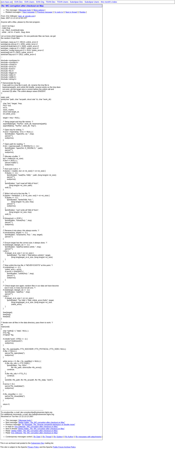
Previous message (44, 12)
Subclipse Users (92, 2)
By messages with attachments (88, 437)
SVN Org (40, 2)
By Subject (58, 437)
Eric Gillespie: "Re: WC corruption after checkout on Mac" (34, 433)
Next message (29, 12)
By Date (37, 437)
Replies (83, 12)
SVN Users (29, 2)
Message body (25, 10)
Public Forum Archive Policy (64, 447)
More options (39, 10)
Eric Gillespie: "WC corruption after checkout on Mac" (36, 427)
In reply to (59, 12)
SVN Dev (18, 2)
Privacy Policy (33, 447)
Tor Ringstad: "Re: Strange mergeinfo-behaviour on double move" (48, 424)
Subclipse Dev (76, 2)
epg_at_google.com (27, 16)
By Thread (47, 437)
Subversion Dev (37, 443)
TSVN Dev (50, 2)
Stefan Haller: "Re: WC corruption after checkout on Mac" (41, 422)
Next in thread (71, 12)
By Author (69, 437)
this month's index (109, 2)
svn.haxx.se (6, 2)
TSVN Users (62, 2)
